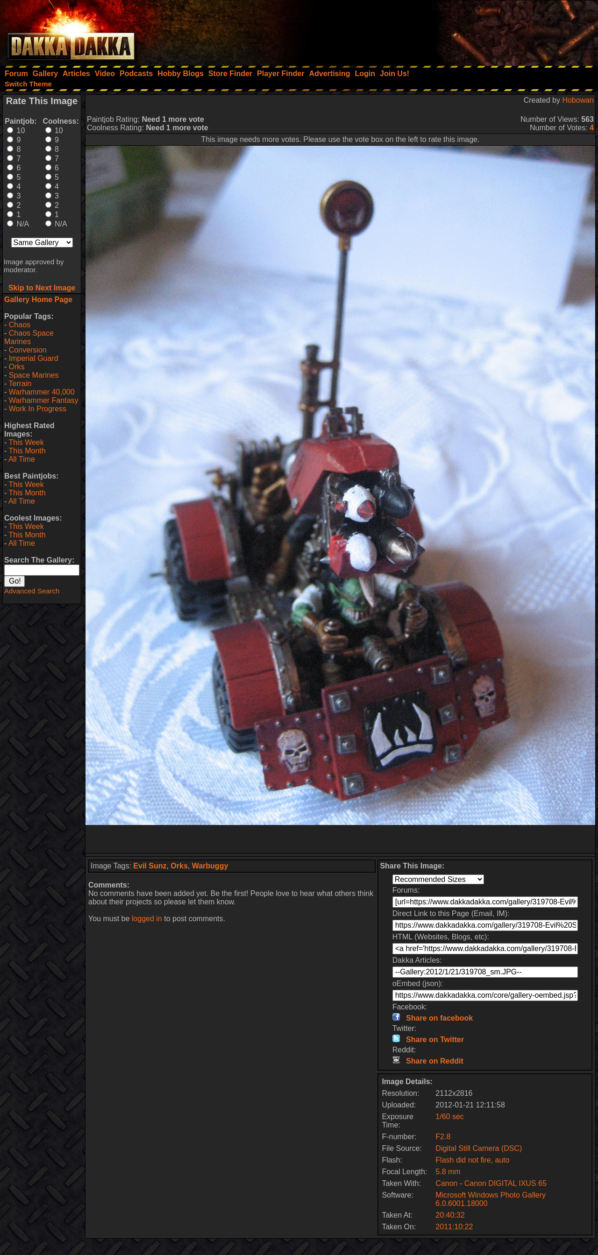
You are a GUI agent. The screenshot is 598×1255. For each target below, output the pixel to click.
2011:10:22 (454, 1227)
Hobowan (578, 100)
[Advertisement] (472, 30)
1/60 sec (449, 1117)
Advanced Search (31, 591)
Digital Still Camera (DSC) (478, 1148)
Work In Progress (37, 409)
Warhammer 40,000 (42, 392)
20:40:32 (449, 1215)
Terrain (19, 384)
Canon (446, 1183)
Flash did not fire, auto (472, 1160)
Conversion (28, 350)
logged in (147, 919)
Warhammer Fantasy (43, 400)
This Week (25, 442)
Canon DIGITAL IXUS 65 (505, 1183)
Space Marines (34, 375)
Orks (17, 367)
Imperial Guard (33, 358)
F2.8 (442, 1137)
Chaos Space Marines (29, 337)
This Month (26, 451)
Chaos (19, 325)
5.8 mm (447, 1172)
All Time (21, 459)
